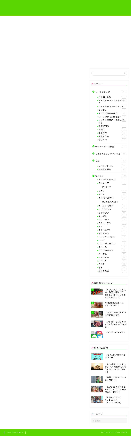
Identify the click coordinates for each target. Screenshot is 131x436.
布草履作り (112, 126)
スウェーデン (112, 223)
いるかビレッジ (112, 166)
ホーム (13, 61)
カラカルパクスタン (110, 202)
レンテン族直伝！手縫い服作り (76, 62)
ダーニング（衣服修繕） (112, 116)
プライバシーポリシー (14, 433)
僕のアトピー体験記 (97, 61)
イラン (112, 191)
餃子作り (112, 140)
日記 (110, 160)
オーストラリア (112, 206)
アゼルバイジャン (112, 179)
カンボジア (112, 212)
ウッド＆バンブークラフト (112, 106)
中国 (112, 267)
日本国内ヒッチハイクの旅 (110, 153)
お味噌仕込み (112, 97)
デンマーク (112, 233)
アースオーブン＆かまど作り (112, 101)
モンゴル (112, 260)
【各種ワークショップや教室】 (55, 62)
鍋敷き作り (112, 136)
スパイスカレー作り (112, 113)
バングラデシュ (112, 250)
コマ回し (112, 109)
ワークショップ (110, 91)
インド (112, 194)
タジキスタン (112, 230)
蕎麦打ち (112, 133)
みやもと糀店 (112, 169)
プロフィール (33, 61)
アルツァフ (106, 187)
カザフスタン (112, 209)
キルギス (112, 216)
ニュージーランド (112, 243)
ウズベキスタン (112, 198)
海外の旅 (117, 61)
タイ (112, 226)
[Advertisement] (65, 36)
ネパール (112, 247)
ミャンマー (112, 257)
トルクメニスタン (112, 236)
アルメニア (112, 183)
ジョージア (112, 219)
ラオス (112, 264)
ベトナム (112, 253)
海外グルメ (112, 271)
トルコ (112, 240)
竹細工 (112, 129)
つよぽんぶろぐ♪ (65, 7)
